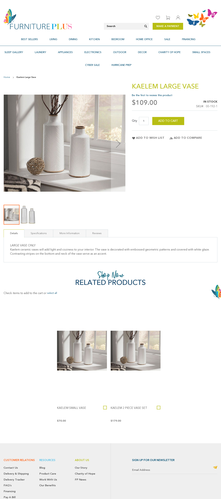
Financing (10, 478)
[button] (28, 201)
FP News (80, 466)
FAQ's (8, 472)
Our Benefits (47, 472)
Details (14, 220)
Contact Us (11, 455)
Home (7, 64)
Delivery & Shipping (16, 460)
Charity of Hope (85, 460)
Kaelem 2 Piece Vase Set (129, 395)
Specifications (39, 220)
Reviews (97, 220)
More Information (70, 220)
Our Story (81, 455)
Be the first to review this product (152, 82)
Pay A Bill (10, 484)
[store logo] (38, 19)
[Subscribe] (215, 455)
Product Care (47, 460)
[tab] (14, 220)
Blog (42, 455)
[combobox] (126, 26)
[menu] (110, 37)
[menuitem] (47, 37)
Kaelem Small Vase (71, 395)
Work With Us (48, 466)
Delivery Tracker (14, 466)
